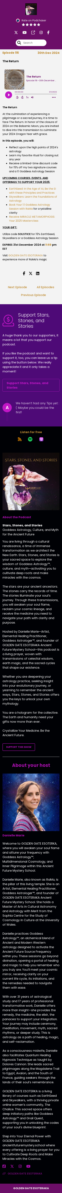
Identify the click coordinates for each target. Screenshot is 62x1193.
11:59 (48, 245)
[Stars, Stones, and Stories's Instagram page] (39, 32)
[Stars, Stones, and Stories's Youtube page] (23, 32)
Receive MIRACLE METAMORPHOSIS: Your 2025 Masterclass (32, 219)
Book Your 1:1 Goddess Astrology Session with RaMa (29, 207)
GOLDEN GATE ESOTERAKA (25, 255)
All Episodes (45, 287)
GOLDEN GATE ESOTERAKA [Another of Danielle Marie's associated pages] (22, 1173)
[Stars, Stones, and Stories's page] (31, 32)
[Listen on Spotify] (30, 439)
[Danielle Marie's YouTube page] (30, 1166)
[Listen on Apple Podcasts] (41, 439)
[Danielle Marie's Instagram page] (22, 1166)
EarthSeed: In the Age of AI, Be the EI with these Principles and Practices (32, 191)
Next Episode (17, 287)
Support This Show (18, 747)
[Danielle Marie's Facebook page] (6, 1166)
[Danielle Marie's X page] (14, 1166)
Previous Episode (33, 295)
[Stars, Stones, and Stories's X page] (16, 32)
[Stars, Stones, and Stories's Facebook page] (46, 32)
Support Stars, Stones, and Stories (27, 385)
